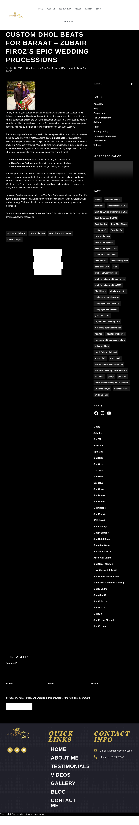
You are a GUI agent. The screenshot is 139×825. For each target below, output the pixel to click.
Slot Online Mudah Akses (106, 576)
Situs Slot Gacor (102, 545)
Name (9, 684)
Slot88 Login (100, 626)
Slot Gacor (99, 489)
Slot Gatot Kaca (102, 539)
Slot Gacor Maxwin (103, 564)
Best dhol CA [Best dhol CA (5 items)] (101, 224)
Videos (78, 9)
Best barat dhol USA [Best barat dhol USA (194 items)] (117, 206)
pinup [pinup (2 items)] (111, 377)
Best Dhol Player (37, 233)
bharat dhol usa (74, 68)
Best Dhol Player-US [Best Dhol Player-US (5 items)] (104, 242)
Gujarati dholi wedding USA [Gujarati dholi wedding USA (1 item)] (107, 322)
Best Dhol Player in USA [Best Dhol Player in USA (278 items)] (106, 249)
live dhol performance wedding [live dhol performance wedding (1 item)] (109, 364)
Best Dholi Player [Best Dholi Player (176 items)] (119, 224)
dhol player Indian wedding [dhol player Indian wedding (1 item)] (107, 303)
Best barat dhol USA (16, 233)
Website (95, 684)
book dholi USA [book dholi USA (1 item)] (102, 267)
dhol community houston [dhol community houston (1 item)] (106, 273)
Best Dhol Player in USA (54, 68)
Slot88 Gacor (100, 601)
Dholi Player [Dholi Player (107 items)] (100, 291)
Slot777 (97, 439)
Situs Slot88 (100, 595)
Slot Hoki (98, 458)
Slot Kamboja (100, 527)
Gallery (88, 9)
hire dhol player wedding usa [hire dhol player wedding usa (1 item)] (108, 328)
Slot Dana (99, 477)
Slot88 (97, 427)
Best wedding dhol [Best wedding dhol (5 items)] (119, 261)
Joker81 (98, 433)
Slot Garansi (100, 508)
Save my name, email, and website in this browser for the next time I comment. (50, 698)
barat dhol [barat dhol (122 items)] (99, 206)
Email (51, 684)
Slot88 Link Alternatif (104, 620)
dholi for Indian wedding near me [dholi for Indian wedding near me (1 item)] (110, 279)
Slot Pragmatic (101, 533)
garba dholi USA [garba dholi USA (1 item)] (102, 316)
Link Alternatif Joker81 (105, 570)
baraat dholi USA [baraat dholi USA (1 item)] (112, 200)
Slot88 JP (98, 614)
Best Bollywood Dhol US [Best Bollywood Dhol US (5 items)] (106, 218)
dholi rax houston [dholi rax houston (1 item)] (118, 291)
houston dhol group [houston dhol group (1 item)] (116, 334)
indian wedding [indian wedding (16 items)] (102, 346)
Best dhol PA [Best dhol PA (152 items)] (117, 230)
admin (32, 68)
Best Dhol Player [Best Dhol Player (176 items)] (102, 236)
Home (40, 9)
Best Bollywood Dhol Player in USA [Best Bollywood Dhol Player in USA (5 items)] (111, 212)
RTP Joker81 (100, 520)
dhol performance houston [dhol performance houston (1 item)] (107, 297)
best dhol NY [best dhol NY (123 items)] (101, 230)
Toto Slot (98, 470)
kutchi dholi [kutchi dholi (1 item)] (100, 358)
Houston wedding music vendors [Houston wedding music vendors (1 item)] (110, 340)
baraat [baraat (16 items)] (98, 200)
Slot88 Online (100, 589)
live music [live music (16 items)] (99, 377)
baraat (40, 116)
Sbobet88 (98, 483)
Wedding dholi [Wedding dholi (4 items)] (101, 395)
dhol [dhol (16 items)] (115, 267)
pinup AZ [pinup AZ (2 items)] (122, 377)
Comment (11, 663)
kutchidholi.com (62, 113)
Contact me (69, 21)
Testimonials (65, 9)
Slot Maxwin (100, 514)
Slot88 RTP (99, 608)
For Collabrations (102, 118)
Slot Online (99, 502)
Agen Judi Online (102, 558)
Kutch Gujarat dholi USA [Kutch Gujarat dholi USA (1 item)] (106, 352)
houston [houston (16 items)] (98, 334)
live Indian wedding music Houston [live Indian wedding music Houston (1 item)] (111, 371)
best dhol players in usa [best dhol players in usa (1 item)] (106, 255)
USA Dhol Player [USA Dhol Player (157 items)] (102, 389)
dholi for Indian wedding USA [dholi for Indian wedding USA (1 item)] (108, 285)
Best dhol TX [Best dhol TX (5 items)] (101, 261)
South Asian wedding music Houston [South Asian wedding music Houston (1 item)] (111, 383)
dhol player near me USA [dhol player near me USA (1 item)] (106, 310)
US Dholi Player (14, 239)
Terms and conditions (105, 136)
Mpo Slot (98, 452)
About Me (51, 9)
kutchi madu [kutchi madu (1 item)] (115, 358)
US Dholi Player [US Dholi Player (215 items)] (121, 389)
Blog (98, 9)
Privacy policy (101, 131)
